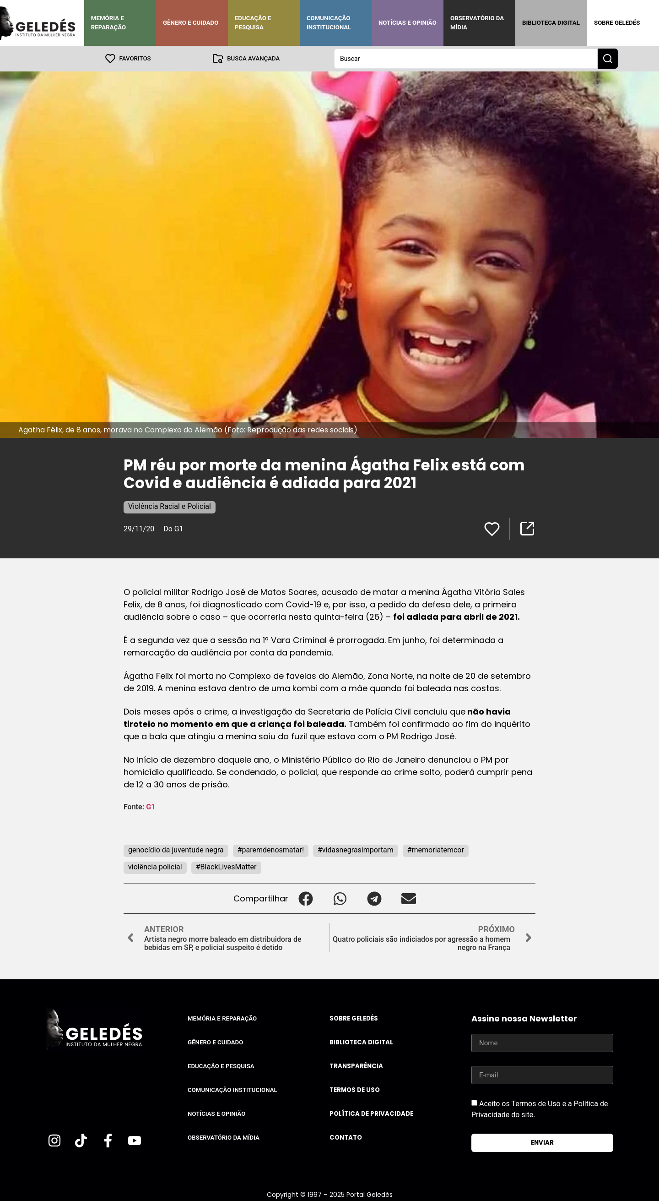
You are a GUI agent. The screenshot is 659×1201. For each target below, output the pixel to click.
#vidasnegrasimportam (356, 850)
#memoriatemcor (435, 850)
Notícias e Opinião (407, 22)
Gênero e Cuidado (191, 22)
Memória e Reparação (108, 23)
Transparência (356, 1066)
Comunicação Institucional (329, 23)
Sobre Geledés (617, 22)
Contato (346, 1137)
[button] (305, 898)
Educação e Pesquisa (253, 23)
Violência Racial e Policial (169, 506)
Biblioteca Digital (551, 22)
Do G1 (173, 528)
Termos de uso (355, 1090)
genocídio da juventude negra (176, 850)
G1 (150, 806)
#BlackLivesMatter (226, 867)
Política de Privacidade (371, 1113)
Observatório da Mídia (477, 23)
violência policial (155, 867)
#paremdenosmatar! (271, 850)
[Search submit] (608, 59)
